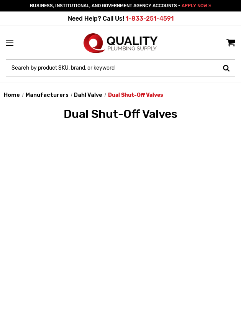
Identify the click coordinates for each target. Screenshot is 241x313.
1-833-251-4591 (150, 18)
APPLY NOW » (196, 5)
